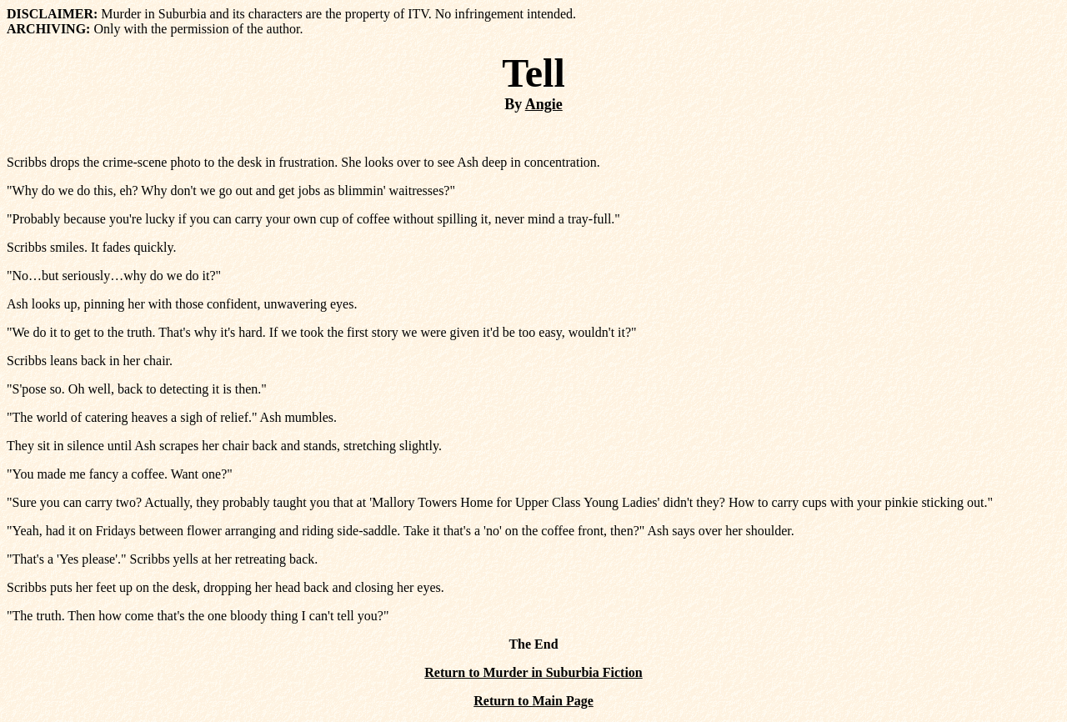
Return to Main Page (533, 701)
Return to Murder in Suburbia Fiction (533, 672)
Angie (544, 104)
